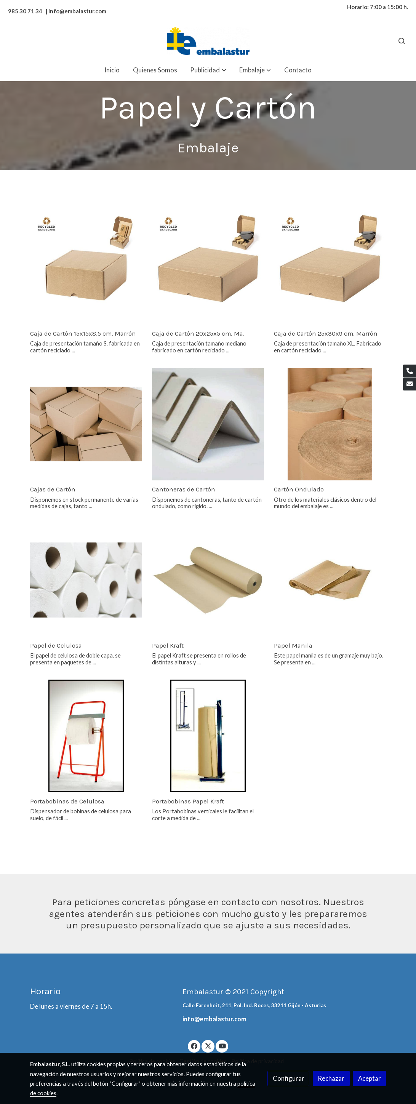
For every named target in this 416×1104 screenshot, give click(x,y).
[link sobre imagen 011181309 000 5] (330, 268)
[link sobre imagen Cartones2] (330, 424)
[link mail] (409, 384)
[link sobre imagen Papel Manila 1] (330, 580)
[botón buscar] (402, 41)
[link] (208, 41)
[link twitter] (208, 1045)
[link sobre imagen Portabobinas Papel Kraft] (208, 736)
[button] (208, 70)
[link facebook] (194, 1045)
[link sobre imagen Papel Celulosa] (86, 580)
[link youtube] (222, 1045)
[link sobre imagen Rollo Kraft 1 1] (208, 580)
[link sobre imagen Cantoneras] (208, 424)
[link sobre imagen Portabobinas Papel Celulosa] (86, 736)
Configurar (288, 1078)
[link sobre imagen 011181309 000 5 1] (208, 268)
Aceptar (369, 1078)
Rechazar (331, 1078)
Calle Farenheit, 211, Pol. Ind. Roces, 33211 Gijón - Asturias (254, 1005)
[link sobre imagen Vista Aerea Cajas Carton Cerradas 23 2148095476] (86, 424)
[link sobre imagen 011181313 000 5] (86, 268)
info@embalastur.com (214, 1019)
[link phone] (409, 371)
